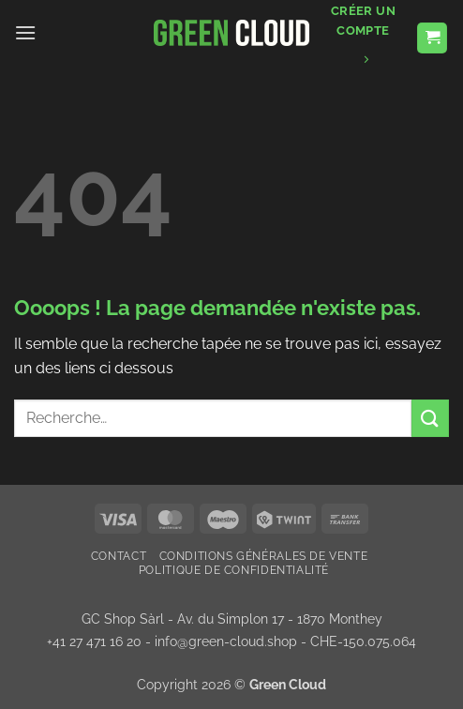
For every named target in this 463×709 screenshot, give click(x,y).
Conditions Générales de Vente (263, 556)
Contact (118, 556)
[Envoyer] (430, 418)
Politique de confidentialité (234, 570)
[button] (25, 32)
